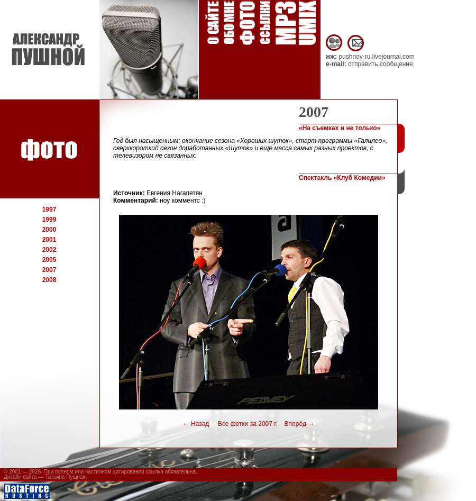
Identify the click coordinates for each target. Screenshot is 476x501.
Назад (196, 423)
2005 (49, 259)
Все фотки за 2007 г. (246, 423)
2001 (49, 239)
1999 (49, 219)
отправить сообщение (380, 64)
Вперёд (300, 423)
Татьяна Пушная (65, 477)
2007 (49, 270)
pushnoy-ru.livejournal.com (376, 56)
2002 (49, 249)
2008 (49, 280)
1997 (49, 209)
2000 (49, 229)
